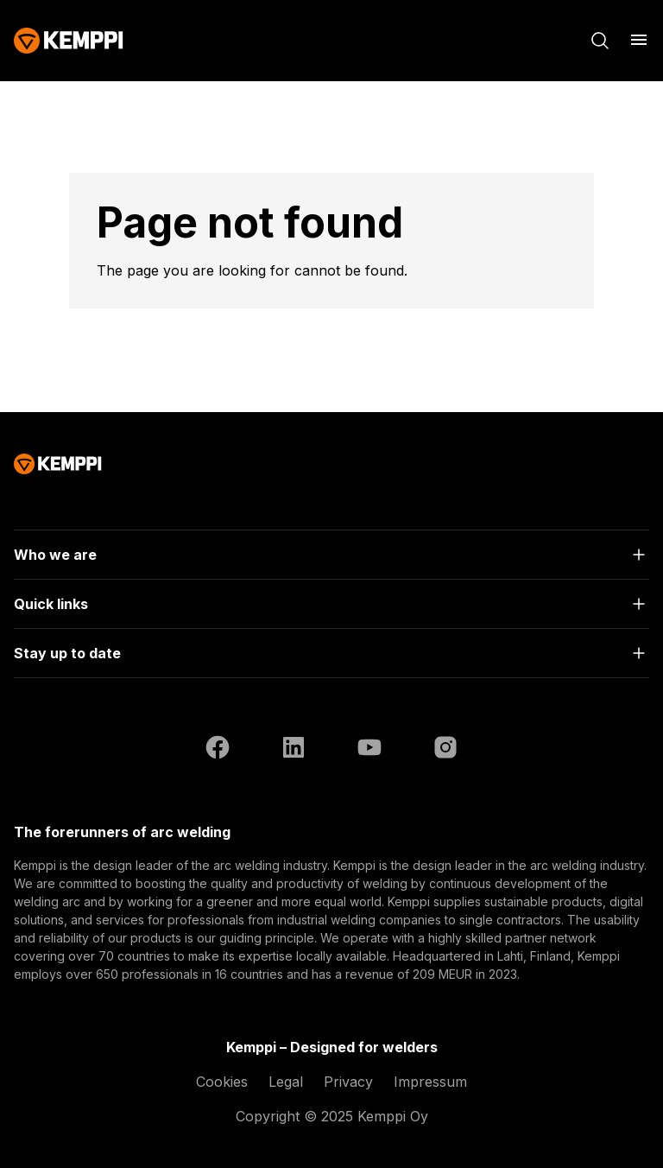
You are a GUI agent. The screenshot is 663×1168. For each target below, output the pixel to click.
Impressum (430, 1081)
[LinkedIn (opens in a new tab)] (293, 749)
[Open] (331, 554)
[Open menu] (638, 39)
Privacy (348, 1081)
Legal (285, 1081)
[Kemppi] (68, 41)
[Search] (600, 40)
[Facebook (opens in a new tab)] (217, 749)
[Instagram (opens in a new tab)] (445, 749)
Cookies (222, 1081)
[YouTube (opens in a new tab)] (369, 749)
